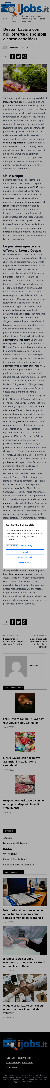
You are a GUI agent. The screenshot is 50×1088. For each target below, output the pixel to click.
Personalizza (25, 552)
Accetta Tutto (25, 562)
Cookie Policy (12, 545)
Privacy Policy (26, 545)
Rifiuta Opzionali (25, 557)
